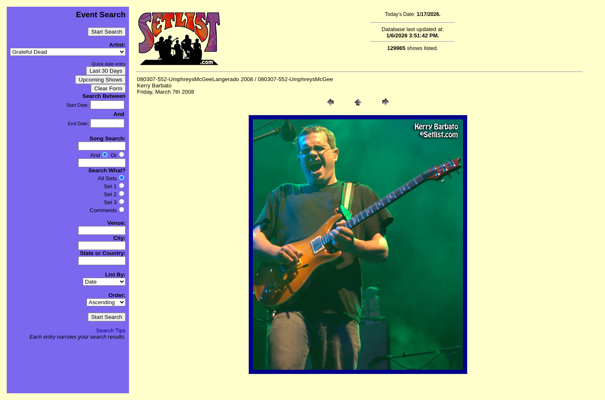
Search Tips (111, 330)
